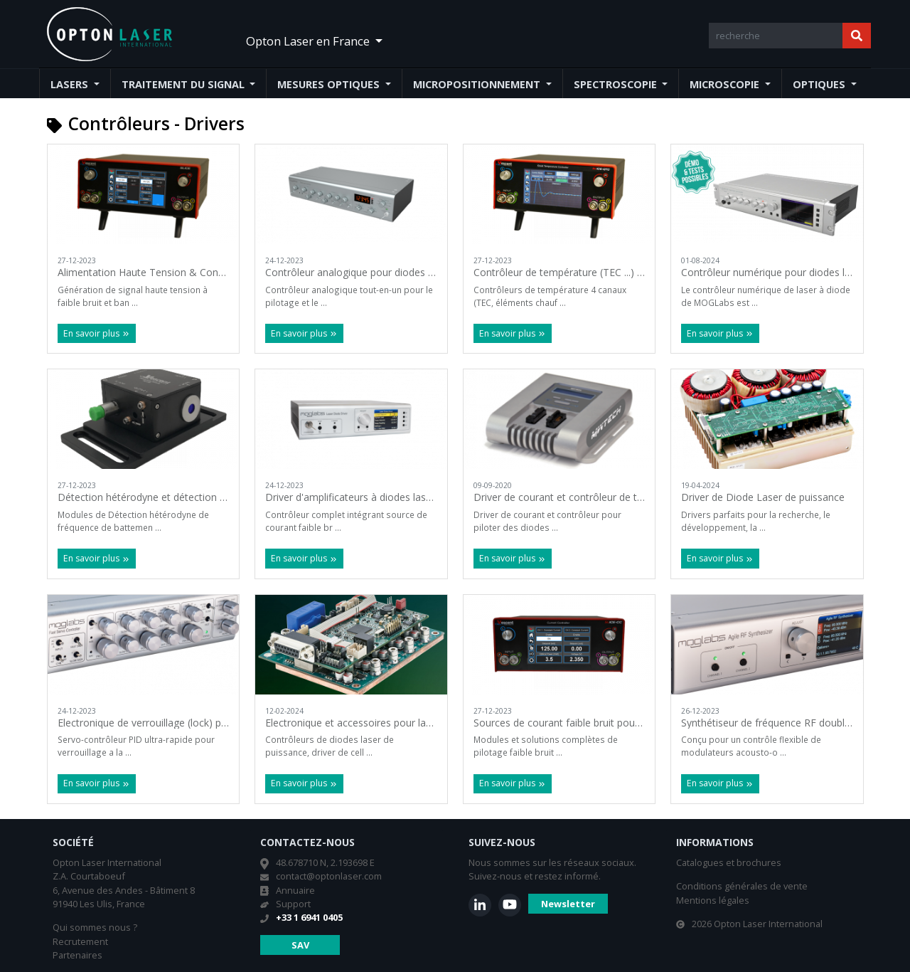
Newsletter (568, 903)
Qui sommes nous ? (95, 927)
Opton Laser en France (309, 41)
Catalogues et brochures (728, 862)
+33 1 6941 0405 (309, 917)
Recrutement (80, 941)
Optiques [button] (820, 84)
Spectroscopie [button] (617, 84)
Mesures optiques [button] (329, 84)
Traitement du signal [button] (184, 84)
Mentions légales (712, 900)
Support (293, 903)
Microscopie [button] (726, 84)
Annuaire (295, 890)
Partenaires (77, 955)
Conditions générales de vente (742, 885)
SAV (300, 945)
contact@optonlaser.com (329, 876)
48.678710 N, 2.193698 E (325, 862)
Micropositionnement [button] (478, 84)
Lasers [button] (70, 84)
